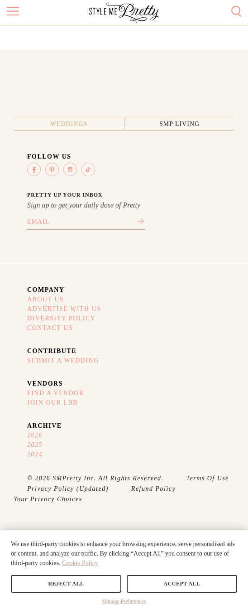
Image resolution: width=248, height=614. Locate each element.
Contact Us (50, 327)
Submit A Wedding (63, 360)
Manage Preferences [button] (124, 601)
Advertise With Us (64, 308)
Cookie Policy (80, 563)
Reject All (66, 583)
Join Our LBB (52, 402)
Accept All (181, 583)
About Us (45, 299)
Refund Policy (153, 488)
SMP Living (179, 124)
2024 (35, 454)
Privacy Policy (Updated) (68, 488)
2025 (35, 444)
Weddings (69, 124)
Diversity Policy (61, 318)
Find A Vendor (55, 393)
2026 (35, 435)
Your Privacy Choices (48, 499)
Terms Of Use (207, 478)
